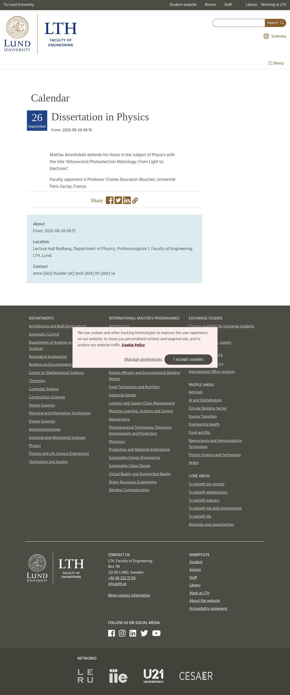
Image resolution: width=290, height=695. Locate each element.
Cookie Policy (133, 345)
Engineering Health (204, 425)
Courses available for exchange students (221, 326)
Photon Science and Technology (215, 455)
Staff (228, 5)
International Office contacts (212, 372)
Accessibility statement (208, 609)
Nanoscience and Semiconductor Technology (215, 444)
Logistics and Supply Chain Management (142, 403)
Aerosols (196, 392)
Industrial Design (122, 395)
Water (194, 463)
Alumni (210, 5)
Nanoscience (119, 419)
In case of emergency (206, 364)
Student (195, 562)
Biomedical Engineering (48, 357)
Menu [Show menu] (276, 63)
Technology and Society (48, 462)
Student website (182, 5)
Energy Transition (203, 417)
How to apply (200, 334)
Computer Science (44, 389)
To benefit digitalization (208, 492)
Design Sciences (42, 405)
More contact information (129, 595)
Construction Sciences (47, 397)
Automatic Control (44, 334)
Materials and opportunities (211, 525)
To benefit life (200, 517)
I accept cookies (188, 359)
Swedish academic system (210, 343)
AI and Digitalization (205, 400)
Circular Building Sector (208, 409)
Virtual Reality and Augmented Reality (140, 474)
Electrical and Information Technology (59, 413)
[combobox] (238, 23)
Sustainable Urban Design (130, 466)
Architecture (119, 326)
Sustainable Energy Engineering (134, 458)
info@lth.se (117, 584)
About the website (204, 601)
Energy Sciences (42, 421)
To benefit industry (204, 501)
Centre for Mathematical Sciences (56, 373)
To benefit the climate (206, 484)
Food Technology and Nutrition (134, 387)
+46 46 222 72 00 (122, 578)
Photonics (117, 442)
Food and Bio (199, 433)
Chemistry (37, 381)
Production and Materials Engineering (139, 450)
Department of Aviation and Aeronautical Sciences (62, 346)
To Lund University (19, 5)
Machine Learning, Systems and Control (141, 411)
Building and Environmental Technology (61, 365)
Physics (35, 446)
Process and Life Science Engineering (59, 454)
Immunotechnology (45, 430)
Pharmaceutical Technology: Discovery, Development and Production (140, 431)
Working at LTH (273, 5)
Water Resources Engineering (133, 482)
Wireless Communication (129, 490)
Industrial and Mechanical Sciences (57, 438)
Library (251, 5)
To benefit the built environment (215, 508)
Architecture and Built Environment (57, 326)
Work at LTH (199, 593)
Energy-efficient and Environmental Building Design (144, 376)
